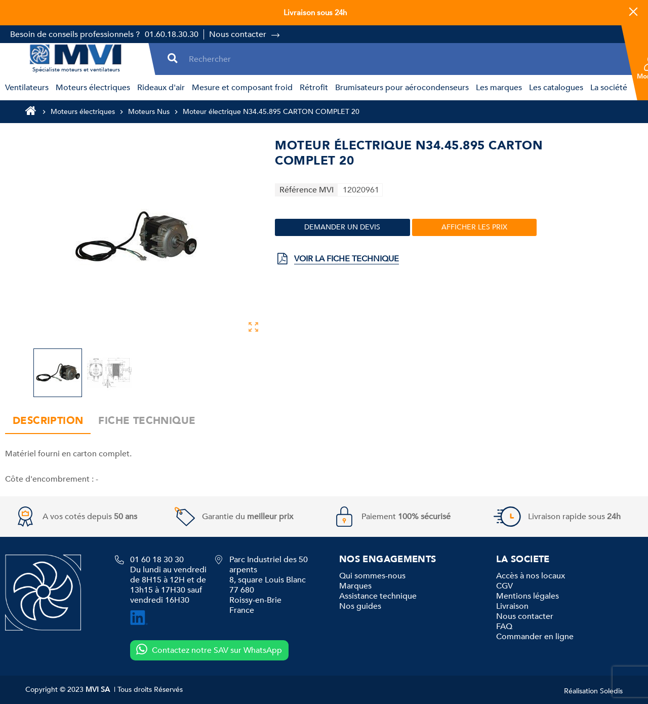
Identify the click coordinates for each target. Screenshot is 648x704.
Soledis (611, 691)
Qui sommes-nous (372, 575)
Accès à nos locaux (530, 575)
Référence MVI (306, 189)
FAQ (504, 626)
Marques (355, 586)
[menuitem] (25, 87)
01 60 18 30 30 (157, 559)
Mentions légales (527, 596)
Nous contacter (237, 34)
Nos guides (360, 606)
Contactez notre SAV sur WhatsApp (208, 649)
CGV (504, 586)
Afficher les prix (474, 227)
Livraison (512, 606)
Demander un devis (342, 227)
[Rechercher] (403, 59)
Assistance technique (378, 596)
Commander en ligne (535, 636)
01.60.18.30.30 (171, 34)
